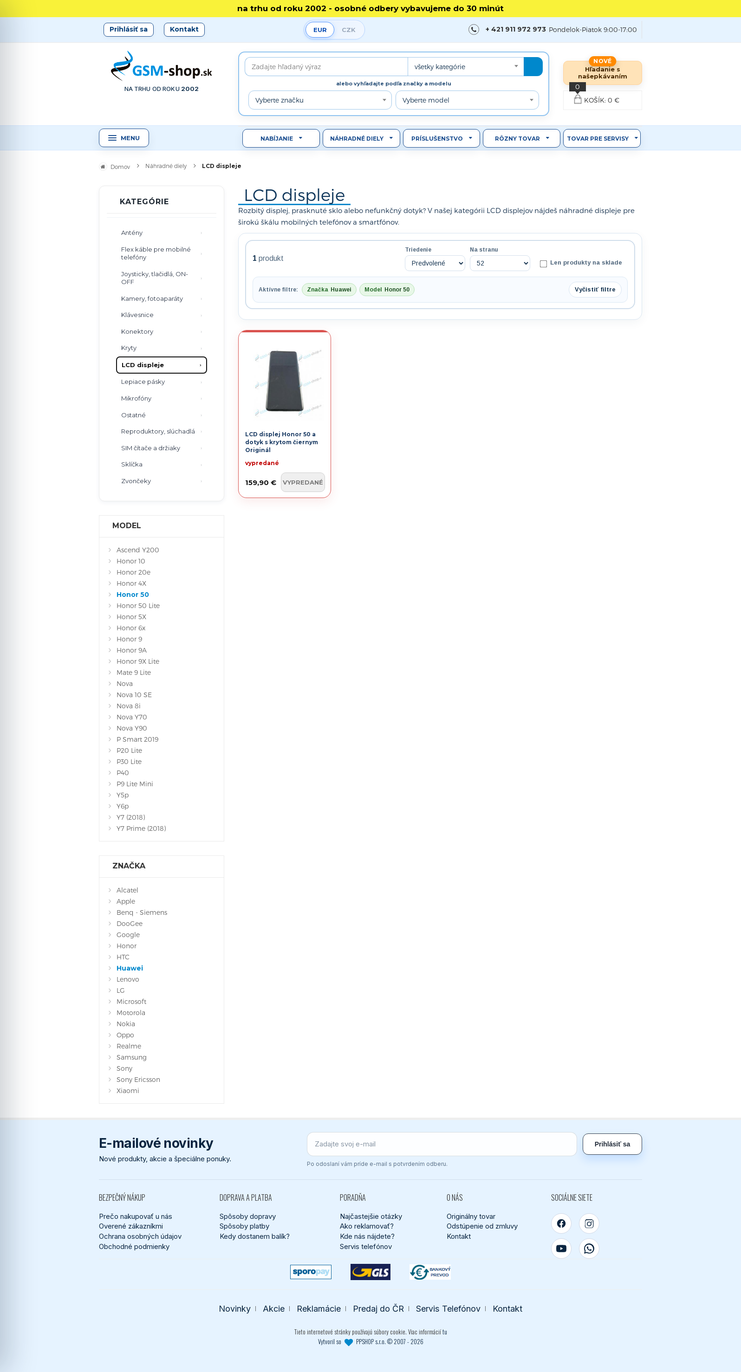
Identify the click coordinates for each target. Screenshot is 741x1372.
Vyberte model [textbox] (426, 100)
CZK (349, 29)
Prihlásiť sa (129, 29)
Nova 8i (129, 706)
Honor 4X (131, 583)
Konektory (137, 331)
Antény (132, 232)
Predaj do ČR (378, 1308)
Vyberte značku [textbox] (279, 100)
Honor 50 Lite (138, 605)
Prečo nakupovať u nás (135, 1216)
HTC (123, 957)
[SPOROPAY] (311, 1272)
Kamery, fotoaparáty (152, 298)
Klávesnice (137, 314)
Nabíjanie (276, 138)
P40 (123, 773)
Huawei (130, 968)
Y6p (123, 806)
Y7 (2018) (131, 817)
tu (444, 1331)
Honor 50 (133, 594)
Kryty (128, 347)
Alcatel (127, 890)
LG (121, 990)
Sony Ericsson (138, 1079)
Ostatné (133, 415)
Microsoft (131, 1001)
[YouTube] (561, 1248)
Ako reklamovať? (367, 1226)
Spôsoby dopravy (248, 1216)
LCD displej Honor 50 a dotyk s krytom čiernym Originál (281, 442)
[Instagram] (589, 1223)
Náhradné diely (357, 138)
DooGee (130, 923)
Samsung (132, 1057)
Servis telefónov (366, 1246)
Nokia (126, 1024)
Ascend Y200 (138, 550)
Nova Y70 (132, 717)
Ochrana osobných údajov (140, 1236)
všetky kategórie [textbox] (440, 67)
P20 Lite (129, 750)
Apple (126, 901)
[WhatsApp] (589, 1248)
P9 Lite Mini (135, 784)
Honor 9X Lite (138, 661)
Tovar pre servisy (598, 138)
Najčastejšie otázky (371, 1216)
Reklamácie (319, 1308)
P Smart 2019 (137, 739)
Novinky (235, 1308)
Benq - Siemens (142, 912)
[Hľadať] (533, 66)
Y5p (123, 795)
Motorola (131, 1012)
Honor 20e (133, 572)
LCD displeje (143, 365)
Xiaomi (128, 1090)
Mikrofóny (136, 398)
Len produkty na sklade (581, 263)
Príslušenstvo (437, 138)
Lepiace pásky (143, 381)
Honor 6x (131, 628)
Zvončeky (136, 481)
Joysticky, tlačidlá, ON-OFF (154, 278)
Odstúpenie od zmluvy (482, 1226)
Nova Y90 (132, 728)
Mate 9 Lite (134, 672)
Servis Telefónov (448, 1308)
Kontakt (184, 29)
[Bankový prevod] (430, 1272)
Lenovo (128, 979)
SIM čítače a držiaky (150, 448)
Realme (129, 1046)
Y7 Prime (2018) (141, 828)
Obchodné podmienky (134, 1246)
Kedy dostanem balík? (255, 1236)
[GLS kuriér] (371, 1272)
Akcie (274, 1308)
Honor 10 (131, 561)
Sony (124, 1068)
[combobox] (466, 66)
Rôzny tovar (517, 138)
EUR (320, 29)
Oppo (125, 1035)
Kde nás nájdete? (367, 1236)
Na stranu (484, 249)
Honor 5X (131, 617)
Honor (126, 946)
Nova (125, 683)
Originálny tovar (471, 1216)
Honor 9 (129, 639)
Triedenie (418, 249)
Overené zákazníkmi (131, 1226)
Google (128, 934)
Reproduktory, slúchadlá (158, 431)
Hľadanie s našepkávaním (602, 72)
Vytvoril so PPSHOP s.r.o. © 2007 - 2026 (370, 1341)
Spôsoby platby (244, 1226)
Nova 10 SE (134, 695)
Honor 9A (132, 650)
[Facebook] (561, 1223)
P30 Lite (129, 761)
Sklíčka (132, 464)
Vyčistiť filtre (595, 289)
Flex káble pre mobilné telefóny (156, 253)
